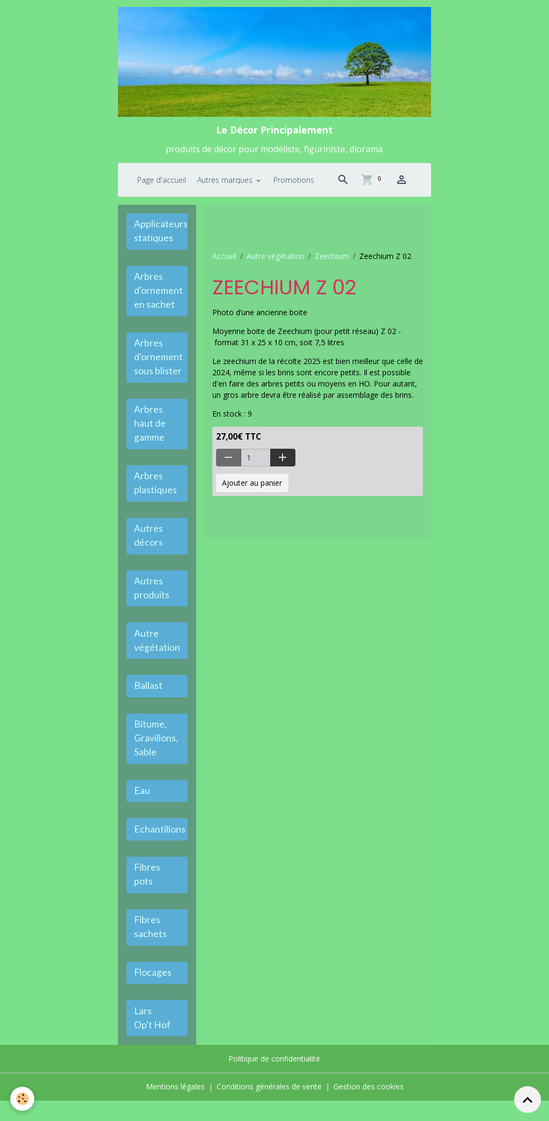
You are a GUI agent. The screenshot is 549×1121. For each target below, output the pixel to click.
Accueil (224, 258)
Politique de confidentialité (274, 1080)
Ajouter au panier (252, 484)
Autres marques (226, 181)
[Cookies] (23, 1099)
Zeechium (332, 258)
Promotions (293, 181)
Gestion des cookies (368, 1107)
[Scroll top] (527, 1099)
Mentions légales (175, 1107)
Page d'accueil (161, 181)
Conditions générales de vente (269, 1107)
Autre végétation (276, 258)
